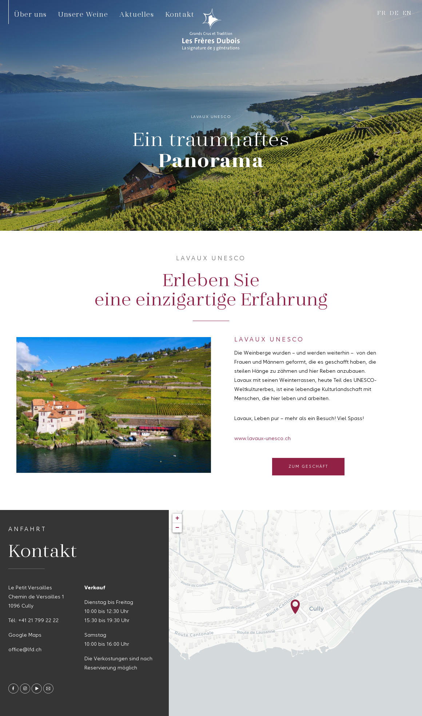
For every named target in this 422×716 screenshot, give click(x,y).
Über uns (30, 13)
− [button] (177, 527)
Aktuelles (136, 13)
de (394, 12)
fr (381, 12)
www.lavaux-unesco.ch (262, 438)
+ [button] (177, 518)
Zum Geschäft (308, 467)
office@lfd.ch (24, 649)
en (407, 12)
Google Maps (24, 635)
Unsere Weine (83, 13)
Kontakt (180, 13)
